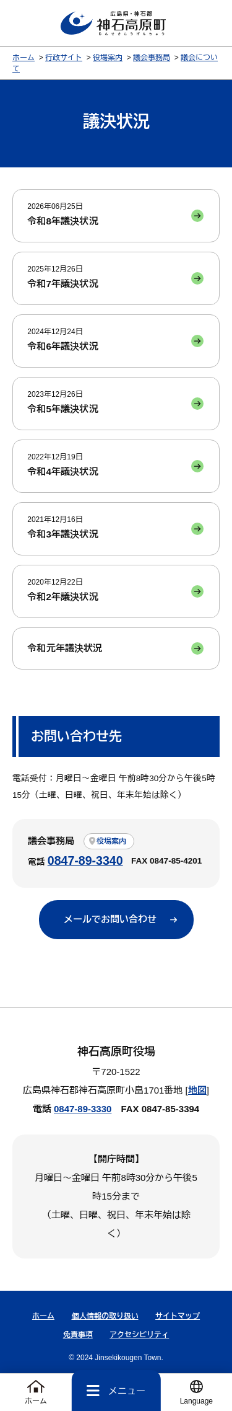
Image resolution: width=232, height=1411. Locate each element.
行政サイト (63, 57)
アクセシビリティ (139, 1334)
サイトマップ (177, 1316)
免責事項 (78, 1334)
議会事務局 (151, 57)
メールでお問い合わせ (110, 919)
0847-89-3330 (82, 1109)
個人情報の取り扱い (105, 1316)
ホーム (23, 57)
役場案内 (107, 57)
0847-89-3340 (85, 860)
